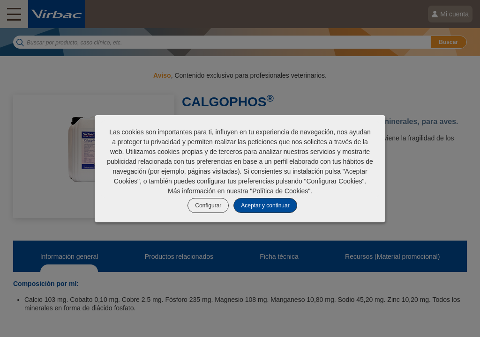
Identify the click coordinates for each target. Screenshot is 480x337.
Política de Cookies (280, 191)
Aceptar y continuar (265, 205)
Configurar (208, 205)
